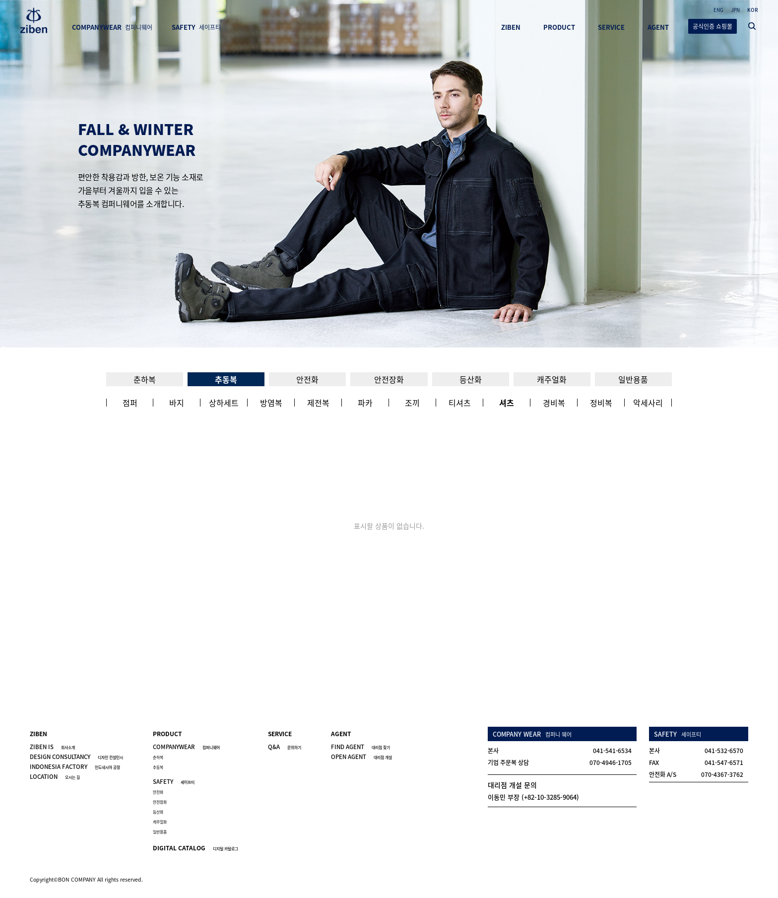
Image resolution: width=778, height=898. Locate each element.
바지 (176, 403)
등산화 (470, 379)
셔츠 (506, 403)
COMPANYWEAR (112, 27)
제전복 (318, 403)
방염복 (271, 403)
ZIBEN (510, 27)
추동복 (226, 379)
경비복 (554, 403)
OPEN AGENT (361, 757)
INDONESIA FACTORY (75, 766)
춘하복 (144, 379)
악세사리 (648, 403)
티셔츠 (460, 403)
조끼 (412, 403)
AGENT (658, 27)
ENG (718, 9)
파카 (365, 403)
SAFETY (196, 27)
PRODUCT (559, 27)
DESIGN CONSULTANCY (76, 757)
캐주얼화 (552, 379)
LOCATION (55, 776)
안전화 (307, 379)
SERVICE (611, 27)
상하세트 (224, 403)
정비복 (601, 403)
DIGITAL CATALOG (195, 847)
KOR (752, 9)
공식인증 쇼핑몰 (712, 26)
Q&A (284, 747)
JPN (735, 9)
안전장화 (389, 379)
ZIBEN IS (52, 747)
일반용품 (633, 379)
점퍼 (130, 403)
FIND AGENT (360, 747)
